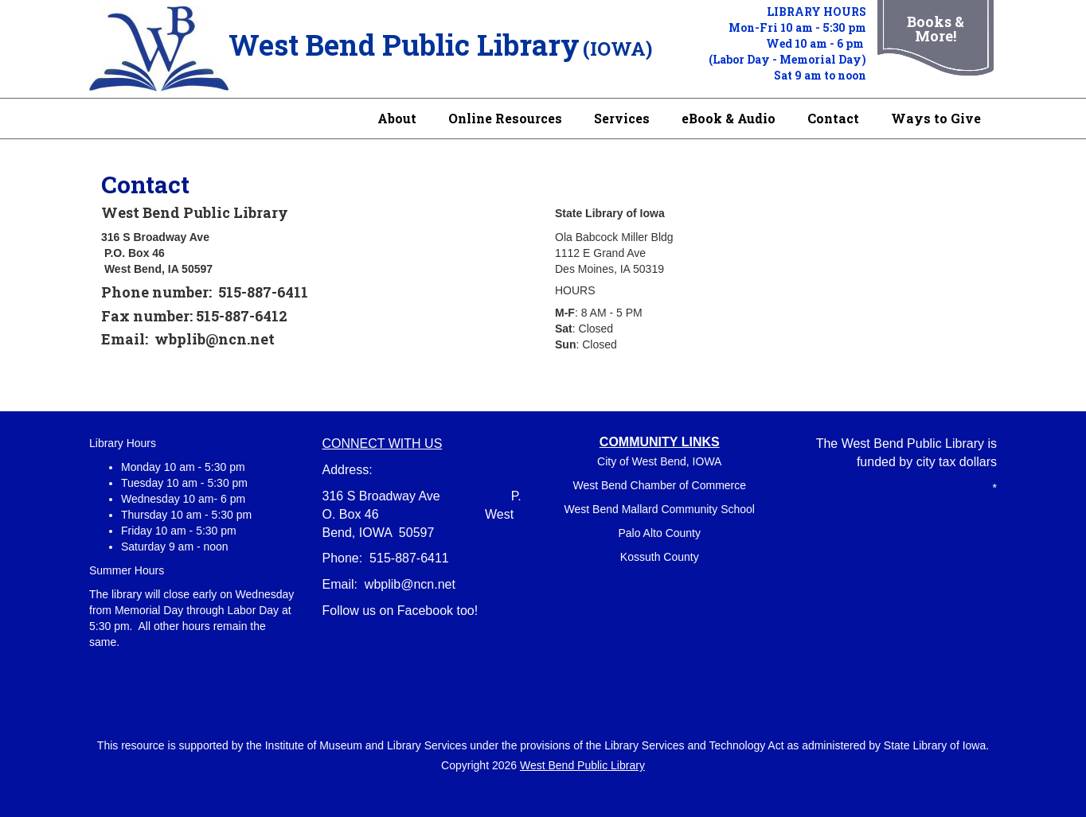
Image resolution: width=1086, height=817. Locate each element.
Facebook (425, 610)
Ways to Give (936, 118)
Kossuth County (659, 557)
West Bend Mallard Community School (659, 509)
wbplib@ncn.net (410, 584)
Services (622, 118)
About (396, 118)
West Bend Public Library (582, 765)
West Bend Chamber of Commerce (659, 485)
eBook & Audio (728, 118)
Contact (833, 118)
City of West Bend (641, 461)
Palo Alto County (659, 533)
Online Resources (505, 118)
